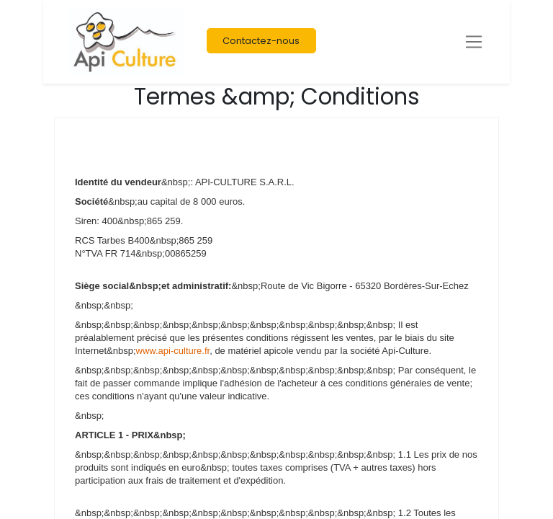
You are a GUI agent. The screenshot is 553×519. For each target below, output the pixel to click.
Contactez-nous (261, 41)
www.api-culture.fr (173, 350)
